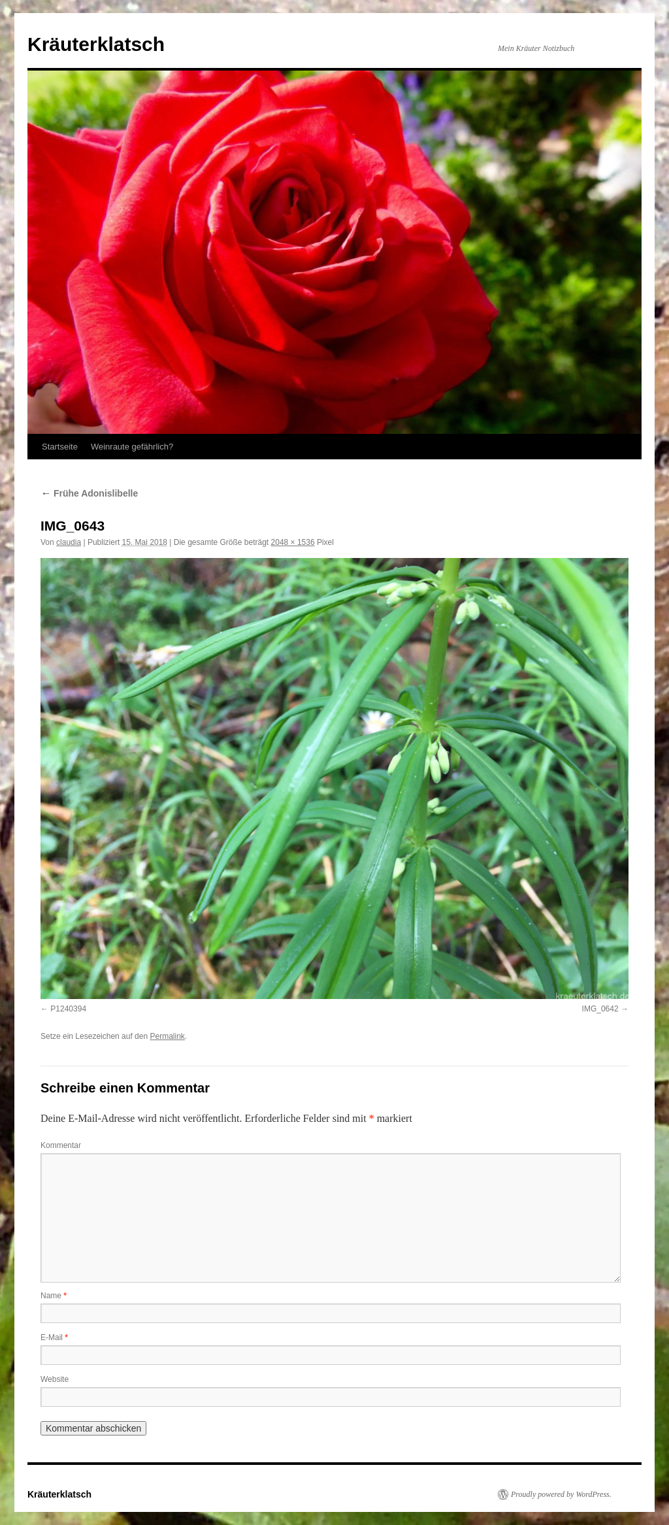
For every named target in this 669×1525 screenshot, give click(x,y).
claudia (68, 542)
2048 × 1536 (293, 542)
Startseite (60, 446)
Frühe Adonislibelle (89, 493)
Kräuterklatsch (96, 44)
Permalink (167, 1036)
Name (54, 1295)
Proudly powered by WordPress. (561, 1494)
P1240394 (68, 1008)
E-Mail (54, 1337)
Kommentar (61, 1145)
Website (55, 1379)
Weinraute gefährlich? (132, 446)
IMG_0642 (600, 1008)
